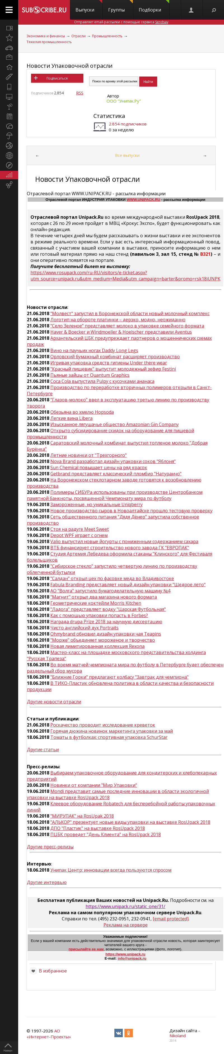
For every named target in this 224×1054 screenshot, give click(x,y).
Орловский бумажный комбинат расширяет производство (115, 356)
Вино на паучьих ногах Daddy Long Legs (94, 350)
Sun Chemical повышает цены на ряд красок (98, 467)
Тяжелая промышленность (49, 41)
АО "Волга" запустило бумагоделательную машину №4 (110, 591)
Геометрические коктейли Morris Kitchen (95, 603)
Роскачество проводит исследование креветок (102, 725)
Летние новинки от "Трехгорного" (88, 455)
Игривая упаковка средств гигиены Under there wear (108, 363)
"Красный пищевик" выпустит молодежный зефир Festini (113, 369)
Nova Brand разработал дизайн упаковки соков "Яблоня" (113, 461)
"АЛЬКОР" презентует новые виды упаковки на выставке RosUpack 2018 (130, 822)
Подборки (154, 6)
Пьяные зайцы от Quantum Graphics (89, 375)
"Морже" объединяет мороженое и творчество (102, 640)
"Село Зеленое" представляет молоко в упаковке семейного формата (127, 326)
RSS (79, 93)
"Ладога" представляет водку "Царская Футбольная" (108, 609)
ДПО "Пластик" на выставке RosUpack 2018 (97, 828)
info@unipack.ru (132, 958)
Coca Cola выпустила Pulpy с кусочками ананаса (102, 381)
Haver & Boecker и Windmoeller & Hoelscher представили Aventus (121, 332)
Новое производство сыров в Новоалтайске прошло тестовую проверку (131, 511)
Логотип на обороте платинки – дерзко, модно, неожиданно (117, 320)
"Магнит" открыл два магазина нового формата (103, 597)
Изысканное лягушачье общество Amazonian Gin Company (114, 424)
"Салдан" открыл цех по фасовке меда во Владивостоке (112, 578)
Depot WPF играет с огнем (79, 535)
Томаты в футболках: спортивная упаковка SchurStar (109, 737)
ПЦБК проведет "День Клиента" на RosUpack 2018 (105, 834)
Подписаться (57, 78)
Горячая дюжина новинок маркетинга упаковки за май (111, 731)
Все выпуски (127, 155)
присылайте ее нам (86, 949)
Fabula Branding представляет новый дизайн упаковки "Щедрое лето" (128, 584)
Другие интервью (47, 882)
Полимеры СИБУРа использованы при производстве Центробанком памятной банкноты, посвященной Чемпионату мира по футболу (114, 495)
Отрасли (78, 36)
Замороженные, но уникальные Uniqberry (96, 504)
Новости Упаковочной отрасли (69, 65)
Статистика (109, 116)
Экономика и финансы (46, 36)
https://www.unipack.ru (125, 954)
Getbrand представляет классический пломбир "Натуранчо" (115, 474)
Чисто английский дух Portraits (84, 628)
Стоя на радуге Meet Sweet (79, 529)
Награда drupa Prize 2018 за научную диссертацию (106, 621)
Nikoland (177, 1035)
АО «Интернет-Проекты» (49, 1033)
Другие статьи (43, 749)
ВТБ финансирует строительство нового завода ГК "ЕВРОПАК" (119, 548)
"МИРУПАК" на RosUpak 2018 (82, 816)
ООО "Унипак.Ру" (124, 101)
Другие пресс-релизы (50, 847)
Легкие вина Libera (71, 418)
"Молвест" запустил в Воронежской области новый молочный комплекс (129, 313)
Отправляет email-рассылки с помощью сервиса (121, 22)
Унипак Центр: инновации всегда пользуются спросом (110, 870)
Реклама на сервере (125, 925)
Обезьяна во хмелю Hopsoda (82, 412)
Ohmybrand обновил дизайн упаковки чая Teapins (105, 634)
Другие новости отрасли (54, 702)
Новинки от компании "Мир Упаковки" (93, 785)
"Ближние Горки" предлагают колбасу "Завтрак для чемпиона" (119, 677)
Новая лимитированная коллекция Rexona (97, 646)
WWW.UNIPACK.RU (143, 199)
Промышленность (107, 36)
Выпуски (89, 6)
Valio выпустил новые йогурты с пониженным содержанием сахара (124, 541)
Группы (120, 6)
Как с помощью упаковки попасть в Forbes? (99, 615)
